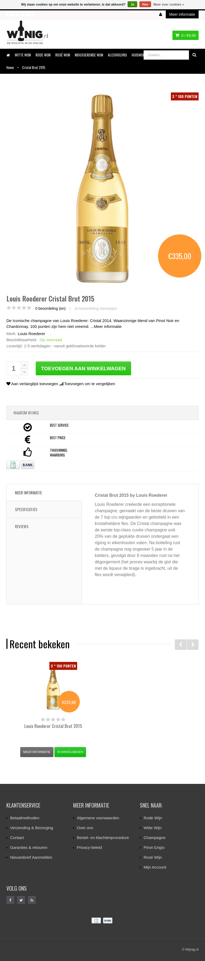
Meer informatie (107, 326)
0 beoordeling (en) (50, 308)
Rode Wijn (153, 818)
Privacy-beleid (89, 847)
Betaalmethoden (24, 818)
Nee (145, 4)
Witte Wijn (153, 827)
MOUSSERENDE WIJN (89, 55)
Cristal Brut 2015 (53, 726)
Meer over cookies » (168, 4)
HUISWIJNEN (140, 55)
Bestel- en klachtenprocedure (103, 837)
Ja (132, 4)
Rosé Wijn (153, 857)
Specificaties (26, 509)
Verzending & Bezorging (31, 827)
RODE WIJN (43, 55)
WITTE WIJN (23, 55)
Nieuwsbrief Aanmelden (31, 857)
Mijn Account (155, 867)
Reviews (22, 526)
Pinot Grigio (154, 847)
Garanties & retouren (28, 847)
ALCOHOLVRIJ (117, 55)
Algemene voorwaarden (98, 818)
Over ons (85, 827)
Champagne (154, 837)
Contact (17, 837)
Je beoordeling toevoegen (95, 308)
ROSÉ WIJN (62, 55)
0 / (185, 35)
